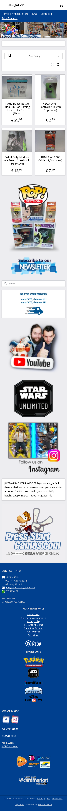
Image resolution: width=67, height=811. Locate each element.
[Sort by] (34, 56)
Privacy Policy (33, 621)
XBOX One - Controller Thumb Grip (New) (50, 107)
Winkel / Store (20, 13)
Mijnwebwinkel (45, 804)
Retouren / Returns (33, 624)
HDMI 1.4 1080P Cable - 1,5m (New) (50, 158)
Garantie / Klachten (33, 628)
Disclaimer (33, 635)
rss (48, 798)
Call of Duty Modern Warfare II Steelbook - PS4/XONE (16, 160)
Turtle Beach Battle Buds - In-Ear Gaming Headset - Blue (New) (17, 108)
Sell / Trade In (10, 18)
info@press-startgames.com (20, 587)
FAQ (34, 13)
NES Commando (10, 746)
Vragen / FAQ (33, 614)
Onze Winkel (33, 631)
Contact (45, 13)
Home (5, 13)
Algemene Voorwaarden (33, 618)
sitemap (41, 798)
